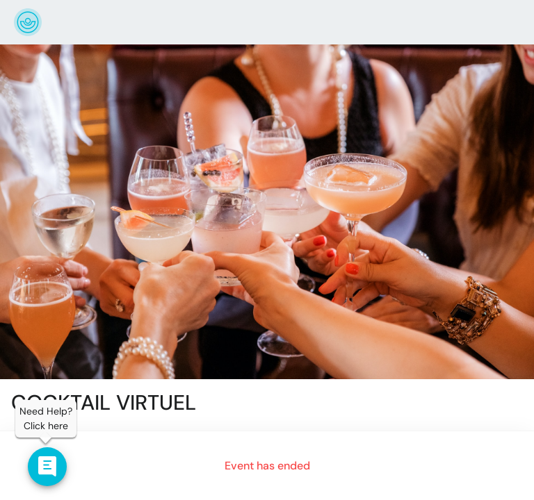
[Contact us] (47, 466)
